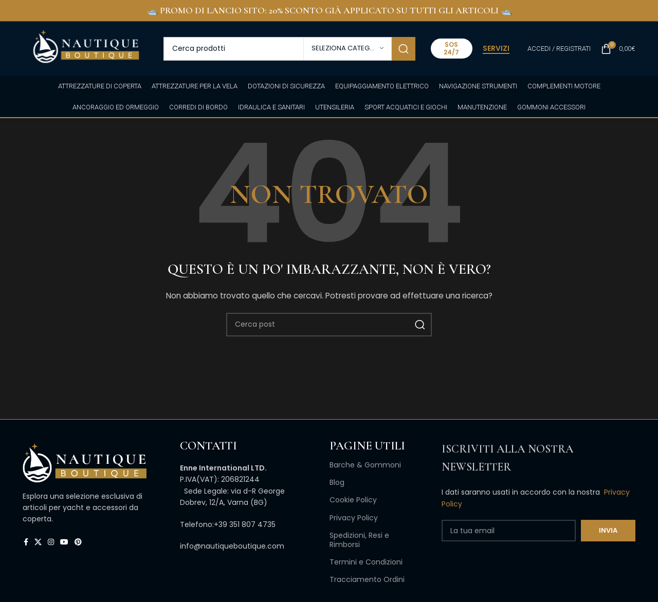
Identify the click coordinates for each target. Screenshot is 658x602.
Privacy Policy (354, 518)
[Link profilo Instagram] (51, 542)
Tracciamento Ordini (367, 579)
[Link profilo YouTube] (64, 542)
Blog (337, 482)
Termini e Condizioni (366, 562)
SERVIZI (496, 48)
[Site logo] (86, 48)
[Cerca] (289, 49)
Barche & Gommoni (365, 465)
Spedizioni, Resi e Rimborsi (359, 540)
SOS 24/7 (451, 48)
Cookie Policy (353, 500)
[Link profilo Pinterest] (78, 542)
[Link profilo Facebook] (26, 542)
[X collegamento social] (38, 542)
